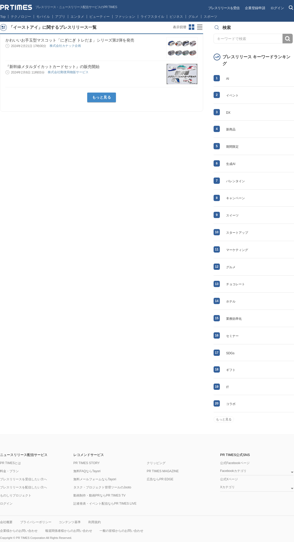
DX (228, 113)
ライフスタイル (152, 16)
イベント (232, 95)
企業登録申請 (255, 8)
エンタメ (77, 16)
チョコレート (235, 284)
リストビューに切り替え (200, 27)
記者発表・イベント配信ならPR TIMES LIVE (105, 503)
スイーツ (232, 215)
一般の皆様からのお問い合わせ (121, 531)
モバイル (43, 16)
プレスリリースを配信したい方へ (23, 487)
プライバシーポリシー (35, 522)
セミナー (232, 336)
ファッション (125, 16)
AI (227, 79)
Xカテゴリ (227, 487)
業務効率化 (234, 319)
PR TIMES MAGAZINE (163, 471)
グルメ (193, 16)
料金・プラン (9, 471)
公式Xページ (229, 479)
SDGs (230, 353)
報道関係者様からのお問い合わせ (68, 531)
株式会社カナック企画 (66, 46)
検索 (288, 38)
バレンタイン (235, 181)
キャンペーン (235, 198)
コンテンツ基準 (70, 522)
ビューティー (99, 16)
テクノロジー (21, 16)
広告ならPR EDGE (160, 479)
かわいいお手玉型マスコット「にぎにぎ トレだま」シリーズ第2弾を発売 (69, 40)
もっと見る (101, 97)
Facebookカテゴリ (233, 471)
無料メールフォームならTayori (94, 479)
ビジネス (176, 16)
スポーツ (210, 16)
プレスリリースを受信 (223, 8)
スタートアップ (237, 233)
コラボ (231, 404)
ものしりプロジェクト (15, 495)
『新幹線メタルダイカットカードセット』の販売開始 (52, 66)
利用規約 (94, 522)
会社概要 (6, 522)
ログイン (277, 8)
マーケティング (237, 250)
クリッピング (156, 463)
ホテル (231, 301)
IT (227, 387)
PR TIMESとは (10, 463)
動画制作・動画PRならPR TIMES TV (99, 495)
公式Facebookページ (235, 463)
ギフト (231, 370)
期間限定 (232, 147)
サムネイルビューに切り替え (192, 27)
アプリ (60, 16)
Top (3, 16)
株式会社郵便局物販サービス (68, 72)
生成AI (230, 164)
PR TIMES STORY (86, 463)
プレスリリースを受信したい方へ (23, 479)
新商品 (231, 129)
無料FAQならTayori (87, 471)
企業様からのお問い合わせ (19, 531)
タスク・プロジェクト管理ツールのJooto (102, 487)
